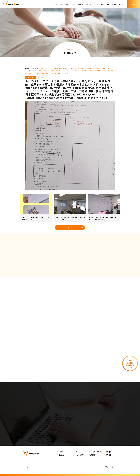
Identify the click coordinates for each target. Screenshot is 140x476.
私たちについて (65, 4)
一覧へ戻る (70, 228)
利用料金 (88, 4)
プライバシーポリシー (110, 467)
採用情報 (121, 4)
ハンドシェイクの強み (78, 4)
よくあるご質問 (105, 4)
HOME (57, 4)
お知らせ (96, 4)
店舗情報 (114, 4)
